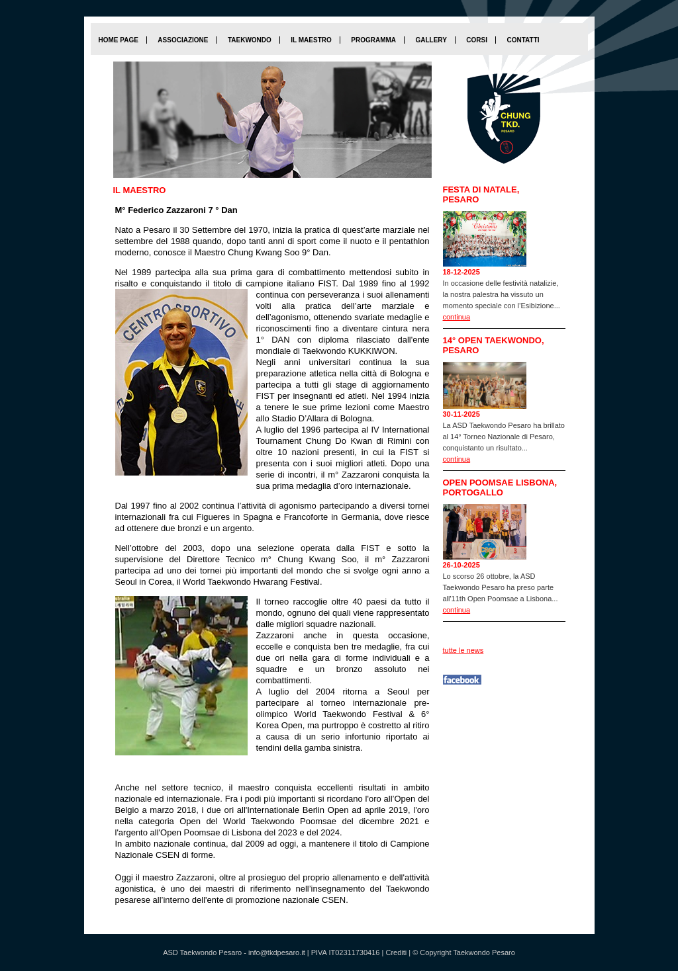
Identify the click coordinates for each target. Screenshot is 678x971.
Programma (373, 40)
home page (118, 40)
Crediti (396, 952)
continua (457, 317)
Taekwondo (249, 40)
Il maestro (311, 40)
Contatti (523, 40)
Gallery (430, 40)
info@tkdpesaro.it (276, 952)
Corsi (476, 40)
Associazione (183, 40)
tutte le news (463, 650)
